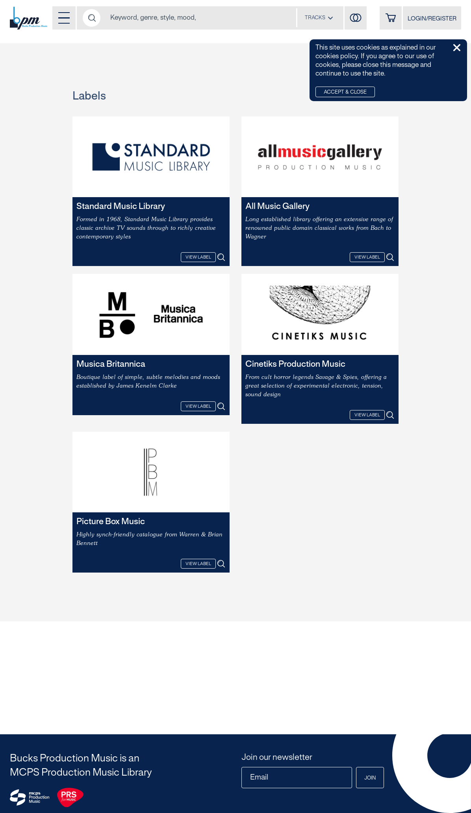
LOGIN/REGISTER (432, 19)
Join (370, 778)
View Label (198, 257)
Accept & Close (345, 92)
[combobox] (318, 18)
